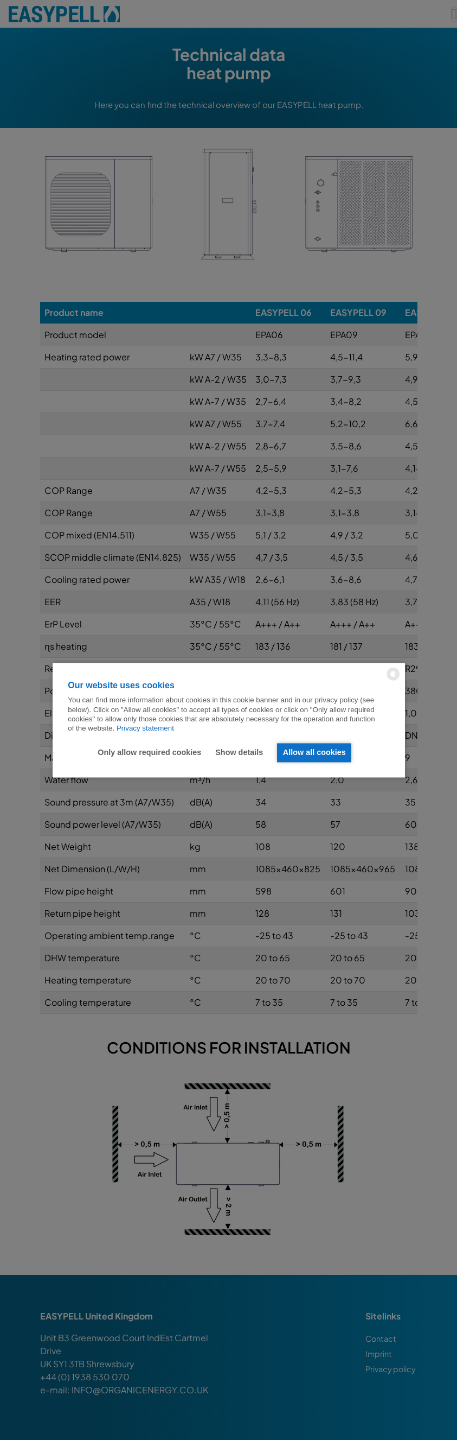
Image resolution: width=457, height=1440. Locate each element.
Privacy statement (145, 729)
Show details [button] (238, 752)
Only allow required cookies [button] (149, 752)
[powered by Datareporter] (393, 679)
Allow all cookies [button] (314, 752)
